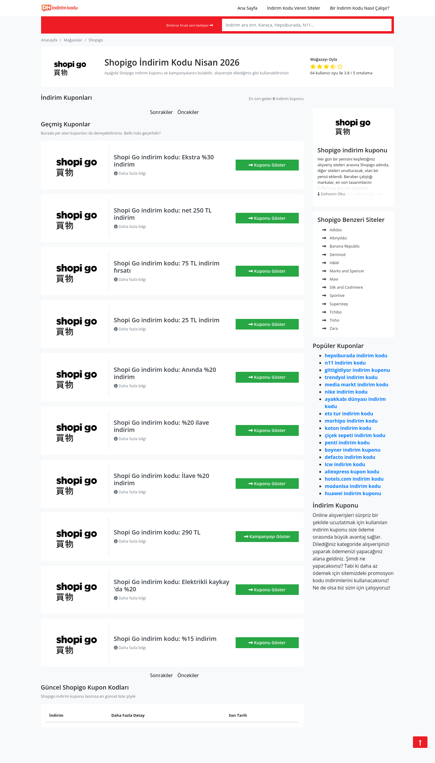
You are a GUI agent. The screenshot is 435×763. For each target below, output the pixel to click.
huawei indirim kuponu (353, 493)
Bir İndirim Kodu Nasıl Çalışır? (359, 8)
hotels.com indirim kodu (354, 479)
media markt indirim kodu (356, 384)
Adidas (332, 229)
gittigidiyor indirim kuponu (357, 370)
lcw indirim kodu (345, 464)
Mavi (330, 279)
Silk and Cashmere (342, 287)
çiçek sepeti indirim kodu (355, 435)
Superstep (335, 304)
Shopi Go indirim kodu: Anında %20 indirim (165, 373)
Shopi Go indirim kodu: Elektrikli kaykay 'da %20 (172, 585)
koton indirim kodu (348, 428)
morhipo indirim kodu (351, 420)
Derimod (334, 254)
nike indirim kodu (346, 391)
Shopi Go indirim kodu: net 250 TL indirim (163, 214)
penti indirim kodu (347, 442)
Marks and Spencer (343, 271)
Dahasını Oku (331, 193)
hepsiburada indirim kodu (356, 355)
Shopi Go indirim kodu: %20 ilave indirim (161, 426)
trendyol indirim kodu (351, 377)
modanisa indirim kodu (353, 486)
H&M (330, 262)
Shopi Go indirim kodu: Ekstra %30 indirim (164, 160)
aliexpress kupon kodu (352, 471)
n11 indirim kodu (345, 362)
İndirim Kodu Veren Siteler (293, 8)
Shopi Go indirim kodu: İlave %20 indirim (161, 479)
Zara (330, 328)
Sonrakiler (161, 112)
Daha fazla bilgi (130, 173)
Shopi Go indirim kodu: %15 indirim (165, 639)
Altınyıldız (334, 238)
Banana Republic (341, 246)
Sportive (333, 295)
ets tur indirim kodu (349, 413)
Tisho (330, 320)
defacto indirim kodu (350, 457)
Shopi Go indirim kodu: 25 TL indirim (167, 320)
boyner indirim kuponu (352, 449)
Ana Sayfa (247, 8)
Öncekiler (188, 112)
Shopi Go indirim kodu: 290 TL (157, 532)
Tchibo (332, 312)
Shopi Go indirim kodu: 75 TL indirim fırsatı (167, 266)
